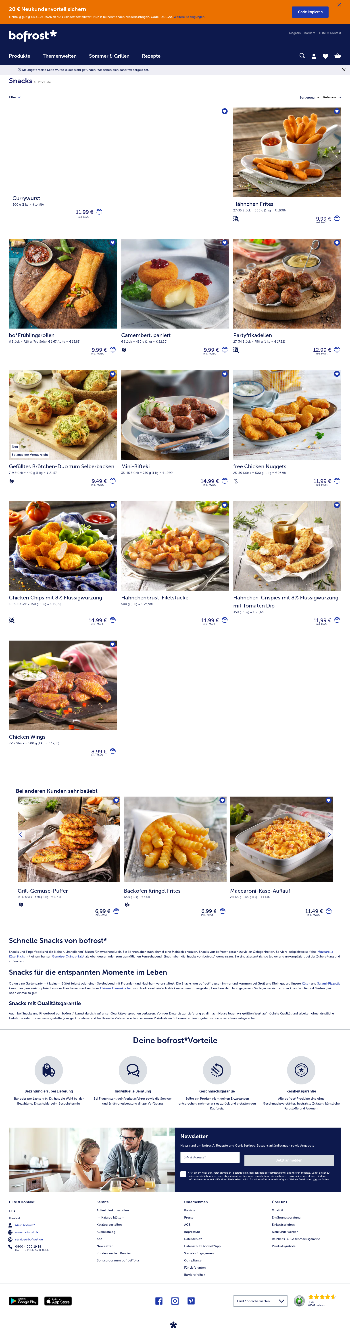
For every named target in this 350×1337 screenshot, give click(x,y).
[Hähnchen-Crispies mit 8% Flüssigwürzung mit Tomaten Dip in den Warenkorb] (335, 627)
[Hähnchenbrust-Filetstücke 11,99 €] (175, 577)
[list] (175, 1095)
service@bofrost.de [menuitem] (26, 1246)
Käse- (306, 995)
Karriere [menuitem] (309, 33)
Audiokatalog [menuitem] (106, 1239)
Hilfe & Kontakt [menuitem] (330, 33)
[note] (69, 907)
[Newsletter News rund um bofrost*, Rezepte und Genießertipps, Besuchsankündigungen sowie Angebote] (258, 1170)
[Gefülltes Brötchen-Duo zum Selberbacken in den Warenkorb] (111, 486)
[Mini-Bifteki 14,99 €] (175, 440)
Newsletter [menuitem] (104, 1253)
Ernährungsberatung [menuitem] (286, 1225)
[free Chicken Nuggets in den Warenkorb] (335, 486)
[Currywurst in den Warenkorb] (97, 213)
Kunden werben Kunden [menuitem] (114, 1261)
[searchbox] (176, 55)
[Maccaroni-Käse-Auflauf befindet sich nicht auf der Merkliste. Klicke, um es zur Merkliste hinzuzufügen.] (328, 811)
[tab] (314, 56)
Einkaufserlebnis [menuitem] (283, 1232)
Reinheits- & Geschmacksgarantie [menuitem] (296, 1246)
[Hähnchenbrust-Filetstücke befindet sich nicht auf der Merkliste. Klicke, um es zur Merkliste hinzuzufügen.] (224, 512)
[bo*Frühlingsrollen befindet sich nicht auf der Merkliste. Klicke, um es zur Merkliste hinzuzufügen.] (112, 245)
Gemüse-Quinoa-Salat (68, 968)
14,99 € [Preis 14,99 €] (207, 486)
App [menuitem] (99, 1246)
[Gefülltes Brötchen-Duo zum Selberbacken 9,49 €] (63, 440)
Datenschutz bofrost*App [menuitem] (202, 1253)
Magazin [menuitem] (295, 33)
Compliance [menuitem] (193, 1268)
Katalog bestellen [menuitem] (109, 1232)
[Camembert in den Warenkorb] (223, 353)
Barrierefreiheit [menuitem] (194, 1282)
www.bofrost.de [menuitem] (23, 1239)
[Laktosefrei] (236, 486)
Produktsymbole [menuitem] (284, 1253)
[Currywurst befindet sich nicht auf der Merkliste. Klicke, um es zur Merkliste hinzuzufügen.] (224, 112)
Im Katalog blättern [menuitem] (110, 1225)
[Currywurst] (119, 174)
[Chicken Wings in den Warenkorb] (111, 760)
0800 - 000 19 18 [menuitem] (25, 1253)
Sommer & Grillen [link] (109, 56)
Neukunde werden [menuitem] (285, 1239)
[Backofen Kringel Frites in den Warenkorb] (221, 922)
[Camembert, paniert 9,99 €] (175, 307)
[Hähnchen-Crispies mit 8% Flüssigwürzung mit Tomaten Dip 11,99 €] (287, 577)
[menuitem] (19, 58)
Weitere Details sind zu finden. (310, 1188)
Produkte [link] (19, 56)
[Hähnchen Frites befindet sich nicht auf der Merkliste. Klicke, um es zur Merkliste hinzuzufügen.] (336, 112)
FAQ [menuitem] (12, 1218)
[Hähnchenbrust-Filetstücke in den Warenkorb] (223, 627)
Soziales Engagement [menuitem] (199, 1261)
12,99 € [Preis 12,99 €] (319, 353)
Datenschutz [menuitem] (193, 1246)
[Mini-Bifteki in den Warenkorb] (223, 486)
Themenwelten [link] (60, 56)
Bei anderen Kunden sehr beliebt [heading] (57, 801)
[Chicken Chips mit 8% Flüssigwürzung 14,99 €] (63, 577)
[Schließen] (339, 5)
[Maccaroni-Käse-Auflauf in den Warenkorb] (327, 922)
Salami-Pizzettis (328, 995)
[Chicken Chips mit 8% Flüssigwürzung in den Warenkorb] (111, 627)
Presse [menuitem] (189, 1225)
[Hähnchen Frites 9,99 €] (287, 174)
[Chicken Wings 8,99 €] (63, 715)
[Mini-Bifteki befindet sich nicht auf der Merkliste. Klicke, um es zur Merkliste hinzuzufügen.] (224, 378)
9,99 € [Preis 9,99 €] (320, 219)
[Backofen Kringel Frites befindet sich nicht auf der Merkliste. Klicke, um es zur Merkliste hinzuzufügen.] (221, 811)
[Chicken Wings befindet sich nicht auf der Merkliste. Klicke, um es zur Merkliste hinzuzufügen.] (112, 653)
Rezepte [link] (151, 56)
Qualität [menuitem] (277, 1218)
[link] (58, 36)
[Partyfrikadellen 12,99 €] (287, 307)
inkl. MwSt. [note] (101, 927)
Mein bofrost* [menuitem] (22, 1232)
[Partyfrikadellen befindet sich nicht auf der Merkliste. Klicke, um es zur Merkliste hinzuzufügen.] (336, 245)
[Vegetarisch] (124, 353)
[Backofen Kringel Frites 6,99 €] (175, 875)
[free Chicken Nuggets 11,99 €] (287, 440)
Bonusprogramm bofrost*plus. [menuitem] (118, 1268)
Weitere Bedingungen (189, 17)
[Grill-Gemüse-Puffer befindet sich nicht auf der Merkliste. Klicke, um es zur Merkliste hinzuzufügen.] (115, 811)
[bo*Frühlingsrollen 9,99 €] (63, 307)
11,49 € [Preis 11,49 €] (311, 922)
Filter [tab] (17, 97)
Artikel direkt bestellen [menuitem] (113, 1218)
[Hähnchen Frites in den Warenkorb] (335, 219)
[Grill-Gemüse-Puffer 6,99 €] (69, 875)
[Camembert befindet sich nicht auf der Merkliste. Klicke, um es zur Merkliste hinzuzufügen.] (224, 245)
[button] (310, 12)
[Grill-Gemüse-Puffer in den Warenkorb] (114, 922)
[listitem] (49, 1095)
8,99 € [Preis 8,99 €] (96, 760)
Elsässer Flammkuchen (116, 1000)
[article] (175, 991)
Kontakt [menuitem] (14, 1225)
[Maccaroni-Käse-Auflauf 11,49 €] (281, 875)
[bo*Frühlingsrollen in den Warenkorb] (111, 353)
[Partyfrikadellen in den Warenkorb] (335, 353)
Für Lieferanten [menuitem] (195, 1275)
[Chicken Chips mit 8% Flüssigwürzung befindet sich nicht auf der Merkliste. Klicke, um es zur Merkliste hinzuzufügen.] (112, 512)
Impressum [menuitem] (192, 1239)
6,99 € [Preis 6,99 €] (99, 922)
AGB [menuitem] (187, 1232)
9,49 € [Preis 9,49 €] (96, 486)
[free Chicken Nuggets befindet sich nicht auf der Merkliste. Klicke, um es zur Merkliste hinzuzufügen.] (336, 378)
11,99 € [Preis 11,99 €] (81, 213)
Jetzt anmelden (315, 1169)
